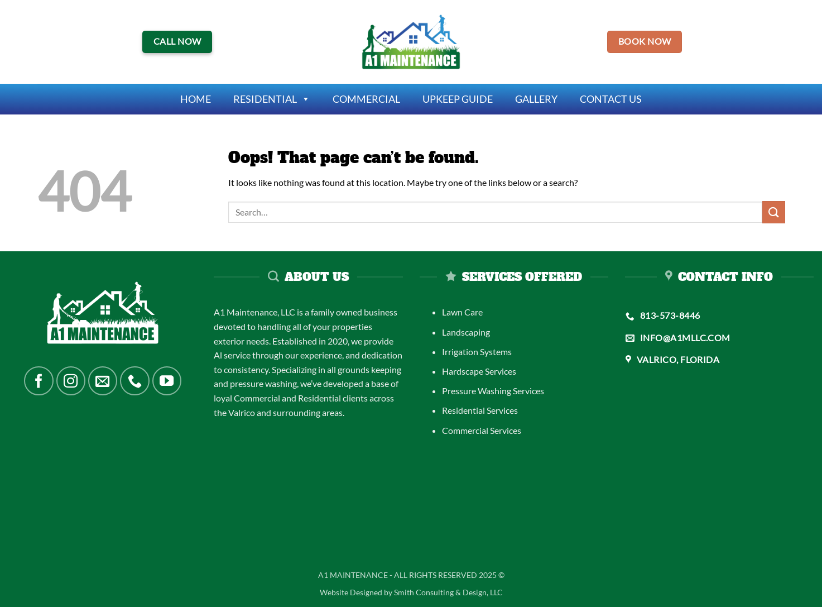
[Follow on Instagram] (70, 380)
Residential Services (480, 410)
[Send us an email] (102, 380)
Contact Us (611, 99)
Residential (271, 99)
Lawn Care (462, 312)
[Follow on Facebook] (38, 380)
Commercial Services (481, 430)
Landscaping (466, 332)
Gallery (536, 99)
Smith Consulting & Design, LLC (448, 592)
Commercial (366, 99)
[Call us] (134, 380)
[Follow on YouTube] (166, 380)
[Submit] (773, 212)
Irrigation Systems (477, 351)
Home (195, 99)
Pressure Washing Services (493, 390)
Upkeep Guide (457, 99)
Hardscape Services (479, 371)
